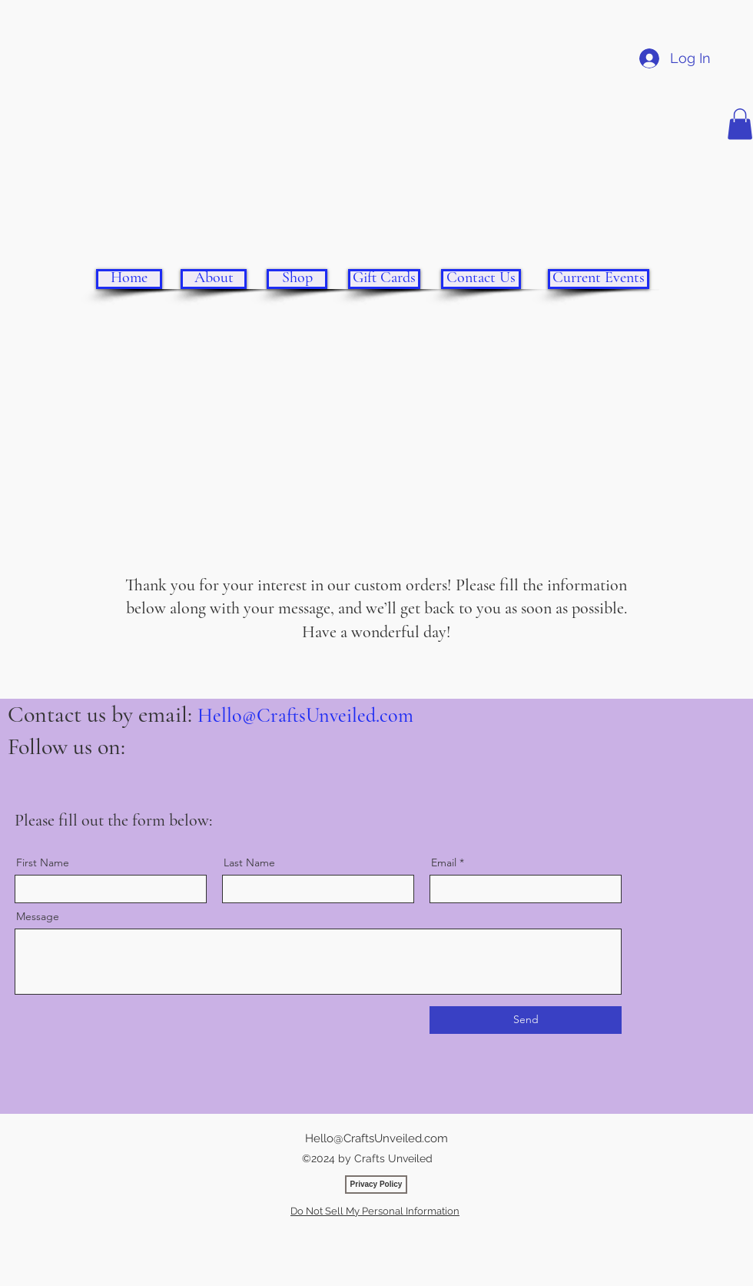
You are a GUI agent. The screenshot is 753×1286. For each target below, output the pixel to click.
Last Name (249, 862)
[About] (214, 279)
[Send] (526, 1020)
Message (37, 916)
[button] (740, 124)
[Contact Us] (481, 279)
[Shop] (297, 279)
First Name (42, 862)
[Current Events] (598, 279)
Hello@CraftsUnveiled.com (305, 715)
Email (443, 862)
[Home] (129, 279)
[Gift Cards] (384, 279)
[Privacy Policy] (376, 1184)
